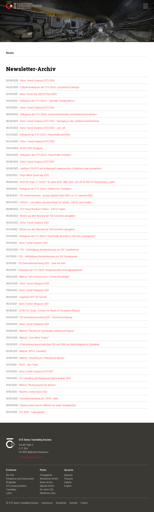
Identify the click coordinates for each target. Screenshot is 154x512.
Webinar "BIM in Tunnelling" (33, 351)
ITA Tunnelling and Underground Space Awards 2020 (45, 378)
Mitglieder (11, 482)
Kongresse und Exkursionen (20, 478)
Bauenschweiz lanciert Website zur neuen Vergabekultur (48, 405)
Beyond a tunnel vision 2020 (33, 391)
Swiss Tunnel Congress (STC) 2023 (37, 141)
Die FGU (10, 475)
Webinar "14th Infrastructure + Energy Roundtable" (44, 276)
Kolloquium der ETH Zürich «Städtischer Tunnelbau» (45, 188)
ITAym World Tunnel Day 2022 (34, 175)
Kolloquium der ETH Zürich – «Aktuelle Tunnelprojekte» (47, 100)
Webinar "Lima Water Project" (34, 337)
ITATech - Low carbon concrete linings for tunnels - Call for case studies (56, 202)
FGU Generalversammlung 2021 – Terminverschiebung (45, 317)
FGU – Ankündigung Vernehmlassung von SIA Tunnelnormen (49, 249)
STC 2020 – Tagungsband (31, 412)
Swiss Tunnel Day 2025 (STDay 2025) (38, 93)
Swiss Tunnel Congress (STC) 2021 (36, 371)
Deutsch (68, 475)
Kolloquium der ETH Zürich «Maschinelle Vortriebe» (45, 134)
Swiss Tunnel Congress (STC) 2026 (37, 80)
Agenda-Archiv (47, 485)
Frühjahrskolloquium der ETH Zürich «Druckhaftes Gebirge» (50, 87)
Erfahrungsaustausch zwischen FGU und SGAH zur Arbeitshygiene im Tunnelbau (59, 344)
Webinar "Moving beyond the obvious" (37, 384)
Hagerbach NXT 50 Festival (32, 296)
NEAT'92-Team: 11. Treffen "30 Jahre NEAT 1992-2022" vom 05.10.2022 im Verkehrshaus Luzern (67, 181)
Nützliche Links (47, 493)
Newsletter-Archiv (49, 478)
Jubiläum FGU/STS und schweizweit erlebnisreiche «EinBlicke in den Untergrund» (61, 168)
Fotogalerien (46, 475)
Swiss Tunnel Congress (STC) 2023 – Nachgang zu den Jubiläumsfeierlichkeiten (59, 121)
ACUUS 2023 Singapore (31, 148)
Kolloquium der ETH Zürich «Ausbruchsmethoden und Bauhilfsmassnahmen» (58, 114)
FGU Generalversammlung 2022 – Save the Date (42, 263)
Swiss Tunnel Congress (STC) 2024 (37, 107)
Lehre (9, 493)
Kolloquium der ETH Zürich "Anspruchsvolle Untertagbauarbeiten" (50, 269)
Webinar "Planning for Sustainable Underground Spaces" (47, 330)
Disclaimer (61, 502)
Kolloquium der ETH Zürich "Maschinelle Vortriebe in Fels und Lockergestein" (57, 236)
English (67, 485)
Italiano (68, 482)
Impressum (47, 502)
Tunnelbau (11, 489)
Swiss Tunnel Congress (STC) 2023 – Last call (42, 127)
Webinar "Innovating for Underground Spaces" (42, 357)
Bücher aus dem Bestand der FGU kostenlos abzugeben (47, 215)
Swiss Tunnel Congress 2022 (34, 222)
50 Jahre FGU (46, 489)
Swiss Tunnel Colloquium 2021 (34, 283)
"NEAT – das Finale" (28, 364)
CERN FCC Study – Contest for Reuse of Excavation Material (49, 310)
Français (68, 478)
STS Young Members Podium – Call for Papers (43, 209)
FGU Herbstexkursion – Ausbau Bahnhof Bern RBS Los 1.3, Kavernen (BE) (55, 195)
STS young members (16, 485)
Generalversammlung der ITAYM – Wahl (39, 398)
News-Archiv (46, 482)
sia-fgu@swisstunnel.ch (31, 457)
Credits (84, 502)
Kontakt (73, 502)
